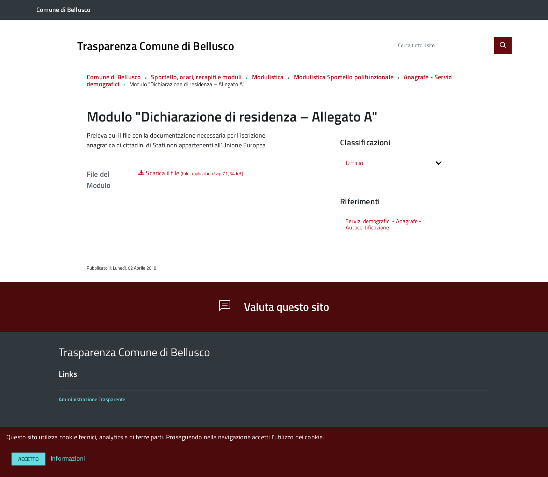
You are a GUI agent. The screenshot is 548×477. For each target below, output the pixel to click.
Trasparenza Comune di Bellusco (155, 45)
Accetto (28, 459)
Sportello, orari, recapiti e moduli (196, 77)
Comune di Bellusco (114, 77)
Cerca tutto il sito (416, 45)
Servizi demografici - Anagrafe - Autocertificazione (383, 224)
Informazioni (68, 458)
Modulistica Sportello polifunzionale (344, 77)
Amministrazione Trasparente (92, 399)
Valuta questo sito (274, 306)
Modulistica (268, 77)
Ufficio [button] (354, 163)
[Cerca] (503, 45)
